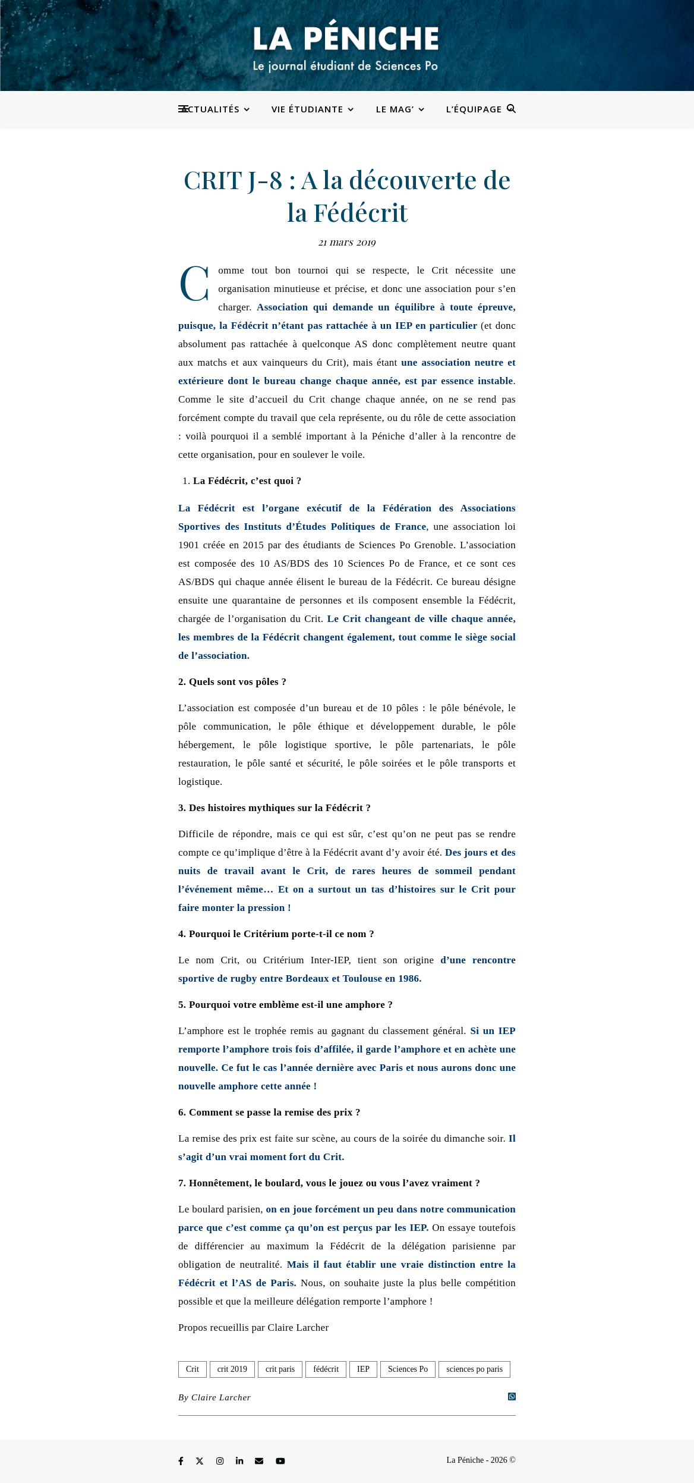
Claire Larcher (221, 1397)
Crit (192, 1369)
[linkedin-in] (240, 1461)
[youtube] (280, 1461)
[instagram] (221, 1461)
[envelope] (260, 1461)
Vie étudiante (307, 109)
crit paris (280, 1369)
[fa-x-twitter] (200, 1461)
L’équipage (474, 109)
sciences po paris (474, 1369)
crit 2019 (232, 1369)
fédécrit (326, 1369)
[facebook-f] (181, 1461)
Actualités (210, 109)
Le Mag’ (395, 109)
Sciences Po (408, 1369)
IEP (363, 1369)
